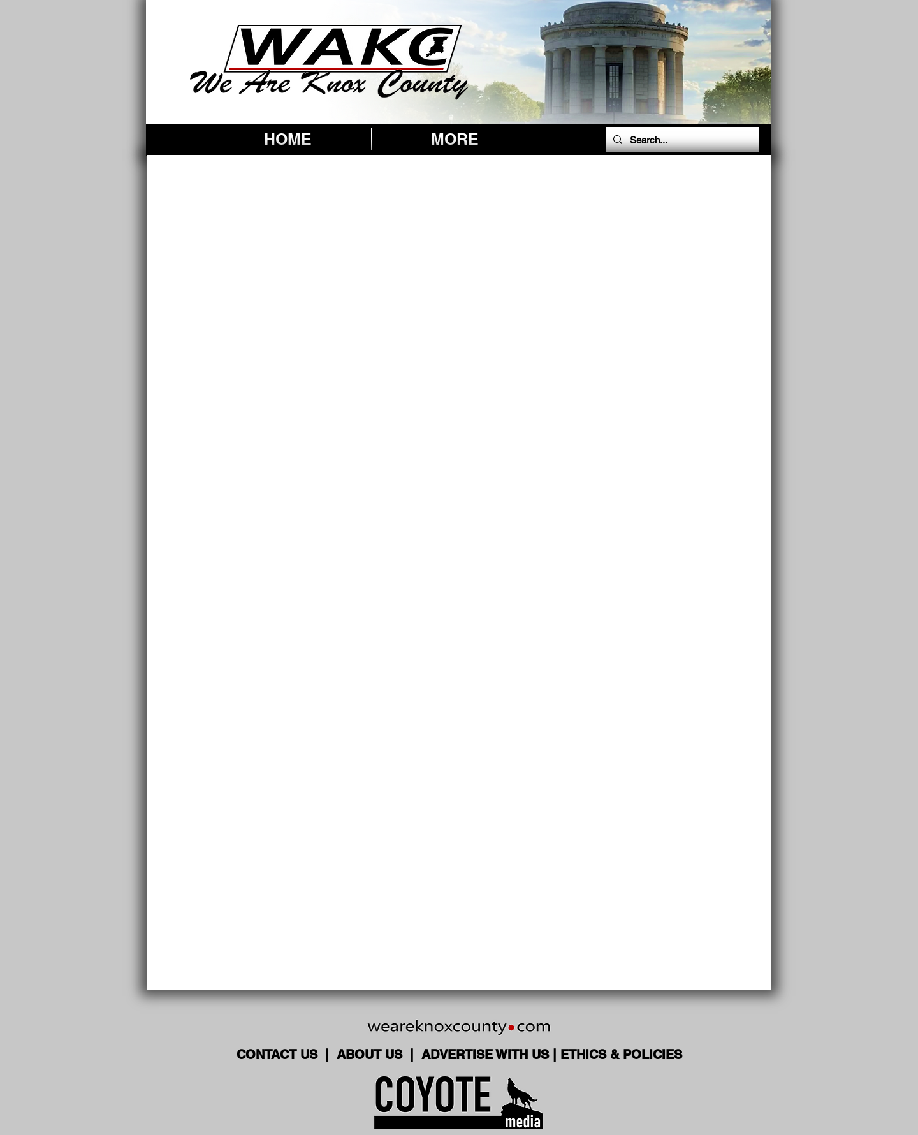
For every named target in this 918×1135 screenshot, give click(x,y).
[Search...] (681, 139)
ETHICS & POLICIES (621, 1054)
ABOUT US (371, 1054)
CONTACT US (279, 1054)
